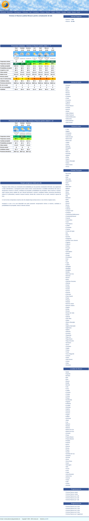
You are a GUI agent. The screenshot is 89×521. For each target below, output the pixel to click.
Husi (67, 259)
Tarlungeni (68, 465)
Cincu (67, 388)
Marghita (68, 268)
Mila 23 (68, 151)
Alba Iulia (68, 179)
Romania (3, 12)
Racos (67, 444)
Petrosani (68, 294)
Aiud (67, 177)
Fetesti (67, 246)
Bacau (74, 12)
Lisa (67, 422)
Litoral (67, 144)
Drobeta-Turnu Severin (72, 240)
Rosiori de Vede (70, 313)
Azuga (67, 87)
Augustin (68, 373)
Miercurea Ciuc (70, 274)
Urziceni (68, 355)
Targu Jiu (68, 337)
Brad (67, 199)
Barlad (67, 190)
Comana (68, 392)
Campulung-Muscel (71, 216)
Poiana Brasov (70, 105)
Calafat (68, 207)
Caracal (68, 218)
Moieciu (68, 104)
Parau (67, 435)
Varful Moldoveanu (71, 117)
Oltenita (68, 283)
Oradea (64, 12)
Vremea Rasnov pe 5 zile (72, 498)
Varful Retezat (69, 120)
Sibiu (67, 324)
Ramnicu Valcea (70, 305)
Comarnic (68, 100)
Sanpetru (68, 455)
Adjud (67, 175)
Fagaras (68, 102)
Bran (67, 89)
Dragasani (68, 238)
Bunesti (68, 385)
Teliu (67, 466)
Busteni (68, 94)
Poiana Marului (70, 439)
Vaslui (67, 357)
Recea (67, 448)
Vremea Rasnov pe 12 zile (73, 508)
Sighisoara (68, 327)
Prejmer (68, 442)
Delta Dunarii (69, 136)
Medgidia (68, 270)
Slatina (68, 329)
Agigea (68, 131)
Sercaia (68, 457)
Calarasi (68, 208)
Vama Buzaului (70, 474)
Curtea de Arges (70, 231)
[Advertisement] (31, 30)
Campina (68, 96)
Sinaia (67, 111)
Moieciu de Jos (70, 429)
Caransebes (69, 220)
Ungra (67, 472)
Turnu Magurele (70, 354)
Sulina (67, 163)
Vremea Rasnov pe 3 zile (72, 496)
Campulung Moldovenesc (72, 214)
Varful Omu (69, 118)
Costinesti (68, 135)
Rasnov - (70, 19)
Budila (67, 383)
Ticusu (67, 468)
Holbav (68, 416)
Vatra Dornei (69, 122)
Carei (67, 222)
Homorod (68, 418)
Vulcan (67, 361)
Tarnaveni (68, 342)
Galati (53, 12)
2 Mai (67, 129)
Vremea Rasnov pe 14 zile (73, 510)
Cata (67, 386)
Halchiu (68, 409)
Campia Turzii (69, 210)
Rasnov (68, 109)
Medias (68, 272)
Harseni (68, 413)
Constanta (36, 12)
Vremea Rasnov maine (72, 494)
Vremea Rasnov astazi (72, 492)
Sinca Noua (69, 461)
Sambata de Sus (70, 453)
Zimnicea (68, 365)
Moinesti (68, 275)
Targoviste (68, 335)
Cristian (68, 394)
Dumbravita (69, 399)
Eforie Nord (69, 138)
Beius (67, 192)
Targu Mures (69, 339)
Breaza (68, 92)
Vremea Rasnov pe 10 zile (73, 506)
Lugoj (67, 262)
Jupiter (67, 142)
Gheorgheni (69, 251)
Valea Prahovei (70, 115)
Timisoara (25, 12)
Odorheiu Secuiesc (71, 281)
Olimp (67, 157)
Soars (67, 463)
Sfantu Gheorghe (70, 161)
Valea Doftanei (70, 113)
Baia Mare (68, 186)
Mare (67, 150)
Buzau (67, 205)
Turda (67, 352)
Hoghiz (68, 414)
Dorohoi (68, 236)
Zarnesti (68, 485)
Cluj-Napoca (17, 12)
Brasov (48, 12)
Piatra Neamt (69, 296)
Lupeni (67, 264)
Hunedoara (69, 257)
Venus (67, 166)
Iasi (30, 12)
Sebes (67, 320)
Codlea (68, 225)
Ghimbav (68, 407)
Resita (67, 309)
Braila (69, 12)
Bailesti (68, 188)
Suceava (68, 333)
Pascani (68, 292)
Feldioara (68, 403)
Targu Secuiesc (70, 341)
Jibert (67, 420)
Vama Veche (69, 164)
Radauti (68, 301)
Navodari (68, 153)
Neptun (68, 155)
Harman (68, 411)
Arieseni (68, 85)
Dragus (68, 398)
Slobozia (68, 331)
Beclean (68, 375)
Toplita (67, 348)
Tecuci (67, 344)
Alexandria (68, 181)
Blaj (67, 195)
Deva (67, 235)
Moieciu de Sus (70, 431)
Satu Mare (68, 318)
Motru (67, 279)
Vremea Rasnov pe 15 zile (73, 512)
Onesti (67, 285)
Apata (67, 372)
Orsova (68, 290)
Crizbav (68, 396)
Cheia (67, 98)
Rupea (67, 450)
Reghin (68, 307)
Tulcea (67, 350)
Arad (78, 12)
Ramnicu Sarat (70, 303)
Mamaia (68, 146)
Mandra (68, 426)
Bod (67, 377)
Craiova (42, 12)
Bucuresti (10, 12)
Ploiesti (58, 12)
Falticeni (68, 244)
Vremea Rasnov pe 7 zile (72, 499)
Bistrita (68, 194)
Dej (67, 233)
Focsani (68, 248)
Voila (67, 481)
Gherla (67, 253)
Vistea (67, 479)
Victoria (68, 478)
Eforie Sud (68, 140)
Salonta (68, 316)
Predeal (68, 107)
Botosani (68, 197)
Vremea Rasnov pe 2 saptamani (74, 514)
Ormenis (68, 433)
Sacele (68, 314)
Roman (68, 311)
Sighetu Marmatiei (70, 326)
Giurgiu (68, 255)
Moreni (68, 277)
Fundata (68, 405)
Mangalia (68, 148)
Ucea (67, 470)
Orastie (68, 288)
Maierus (68, 424)
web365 (46, 519)
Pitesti (67, 298)
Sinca (67, 459)
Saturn (67, 159)
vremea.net (5, 10)
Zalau (67, 363)
